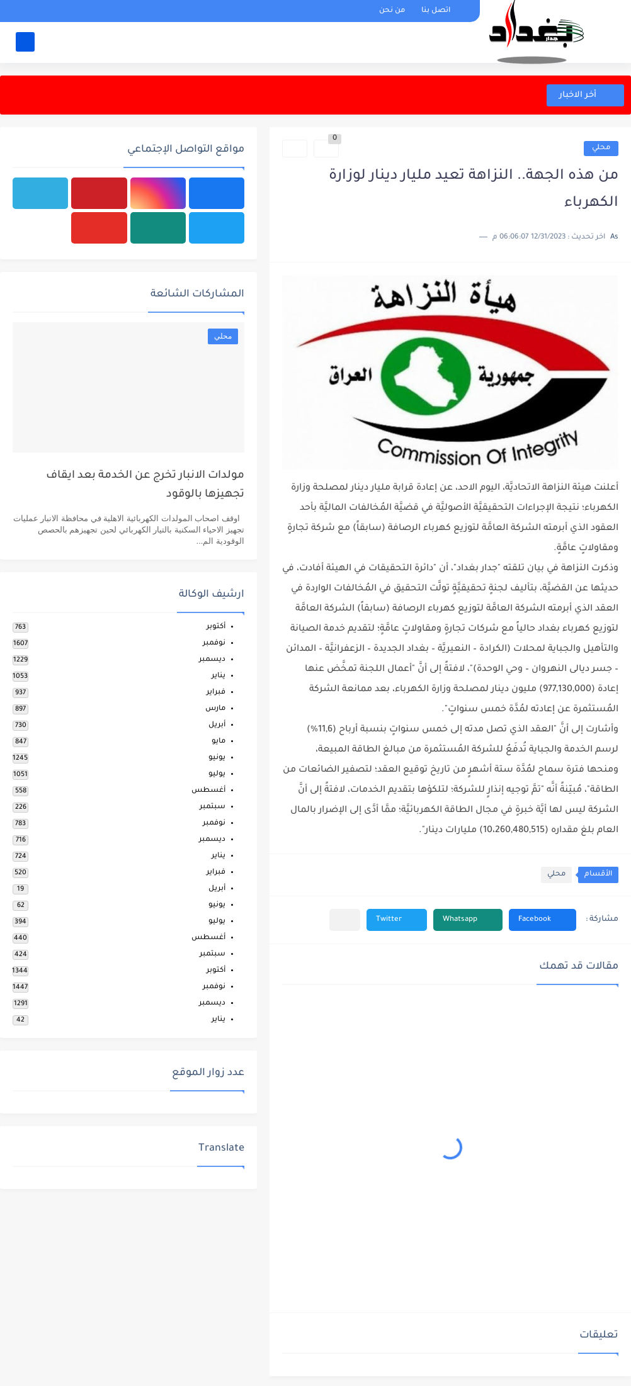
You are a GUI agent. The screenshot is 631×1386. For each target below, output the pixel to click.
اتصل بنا (435, 11)
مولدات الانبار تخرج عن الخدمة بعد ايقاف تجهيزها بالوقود (145, 485)
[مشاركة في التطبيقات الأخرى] (344, 920)
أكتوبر (216, 627)
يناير (218, 676)
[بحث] (25, 42)
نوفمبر (214, 643)
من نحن (392, 11)
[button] (542, 920)
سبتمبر (212, 807)
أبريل (216, 725)
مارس (215, 709)
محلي (601, 148)
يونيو (216, 758)
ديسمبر (212, 660)
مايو (218, 742)
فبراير (216, 693)
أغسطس (208, 791)
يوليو (216, 774)
